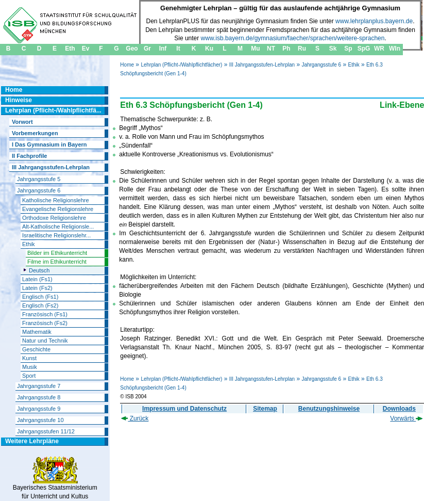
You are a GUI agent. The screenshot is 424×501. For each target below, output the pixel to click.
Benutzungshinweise (329, 408)
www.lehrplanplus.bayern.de (374, 21)
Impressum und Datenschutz (184, 408)
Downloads (399, 408)
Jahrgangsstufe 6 (321, 65)
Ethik (353, 65)
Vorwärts (406, 418)
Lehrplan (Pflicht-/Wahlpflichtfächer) (181, 65)
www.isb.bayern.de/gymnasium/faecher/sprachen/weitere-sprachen (293, 38)
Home (127, 65)
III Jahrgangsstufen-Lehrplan (262, 65)
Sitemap (265, 408)
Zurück (134, 418)
